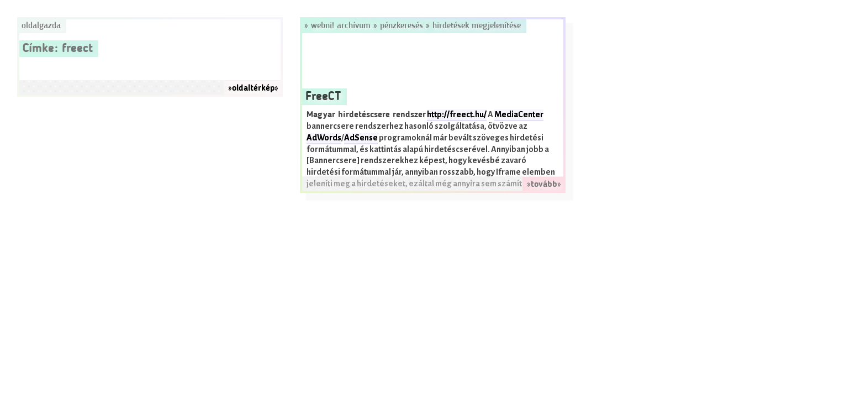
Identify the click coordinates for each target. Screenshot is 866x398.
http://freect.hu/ (457, 114)
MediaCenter (518, 114)
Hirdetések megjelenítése (476, 26)
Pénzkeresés (401, 26)
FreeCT (323, 97)
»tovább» (544, 184)
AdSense (361, 138)
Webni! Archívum (341, 26)
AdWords (324, 138)
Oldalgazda (41, 26)
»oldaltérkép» (253, 88)
